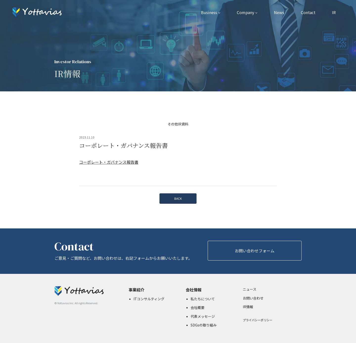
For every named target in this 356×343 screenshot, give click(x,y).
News (279, 12)
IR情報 (248, 306)
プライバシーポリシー (257, 320)
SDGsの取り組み (204, 325)
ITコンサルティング (149, 298)
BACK (178, 198)
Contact (308, 12)
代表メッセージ (203, 316)
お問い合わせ (253, 298)
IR (334, 12)
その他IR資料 (178, 123)
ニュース (249, 289)
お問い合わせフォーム (254, 251)
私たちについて (203, 298)
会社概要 (197, 307)
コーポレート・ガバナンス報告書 (108, 162)
